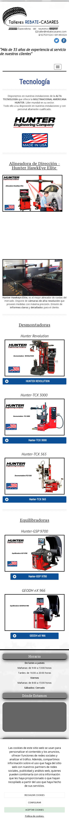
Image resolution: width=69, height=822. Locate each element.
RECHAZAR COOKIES (35, 795)
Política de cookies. (34, 816)
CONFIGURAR (34, 802)
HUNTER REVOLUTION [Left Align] (37, 381)
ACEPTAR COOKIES (34, 809)
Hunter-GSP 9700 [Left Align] (37, 576)
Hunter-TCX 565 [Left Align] (37, 499)
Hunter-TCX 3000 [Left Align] (37, 440)
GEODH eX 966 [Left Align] (37, 635)
